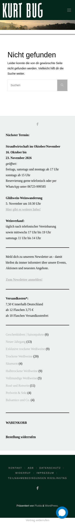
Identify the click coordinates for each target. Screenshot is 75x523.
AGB (31, 468)
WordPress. (51, 505)
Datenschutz (50, 468)
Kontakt (15, 468)
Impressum (45, 473)
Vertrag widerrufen (37, 520)
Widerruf (23, 473)
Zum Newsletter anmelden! (24, 279)
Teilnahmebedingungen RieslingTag (37, 478)
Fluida (38, 505)
